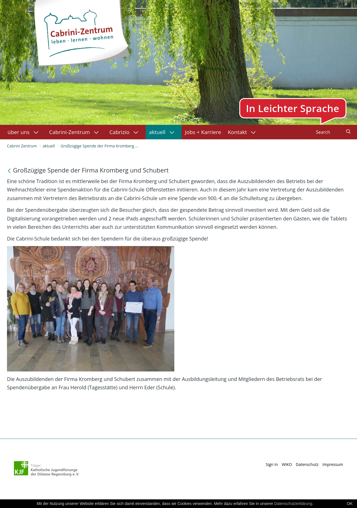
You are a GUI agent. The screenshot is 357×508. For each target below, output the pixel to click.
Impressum (332, 464)
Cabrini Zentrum (22, 146)
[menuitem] (25, 132)
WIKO (287, 464)
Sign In (272, 464)
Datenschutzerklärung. (293, 503)
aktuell (49, 146)
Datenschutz (307, 464)
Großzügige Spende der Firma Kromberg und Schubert (110, 146)
